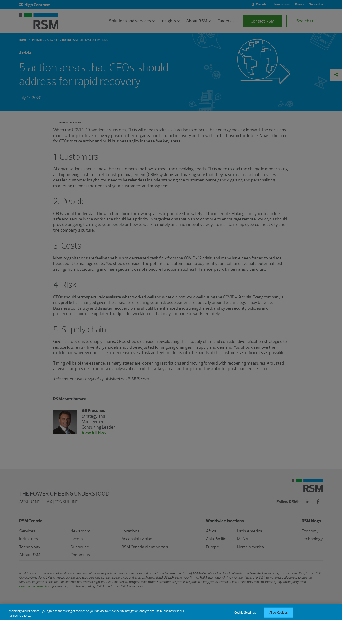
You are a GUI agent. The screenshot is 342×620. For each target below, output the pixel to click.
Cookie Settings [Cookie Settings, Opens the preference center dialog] (245, 614)
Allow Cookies (278, 614)
